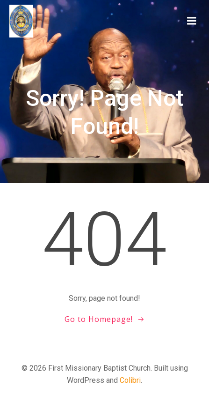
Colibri (130, 380)
